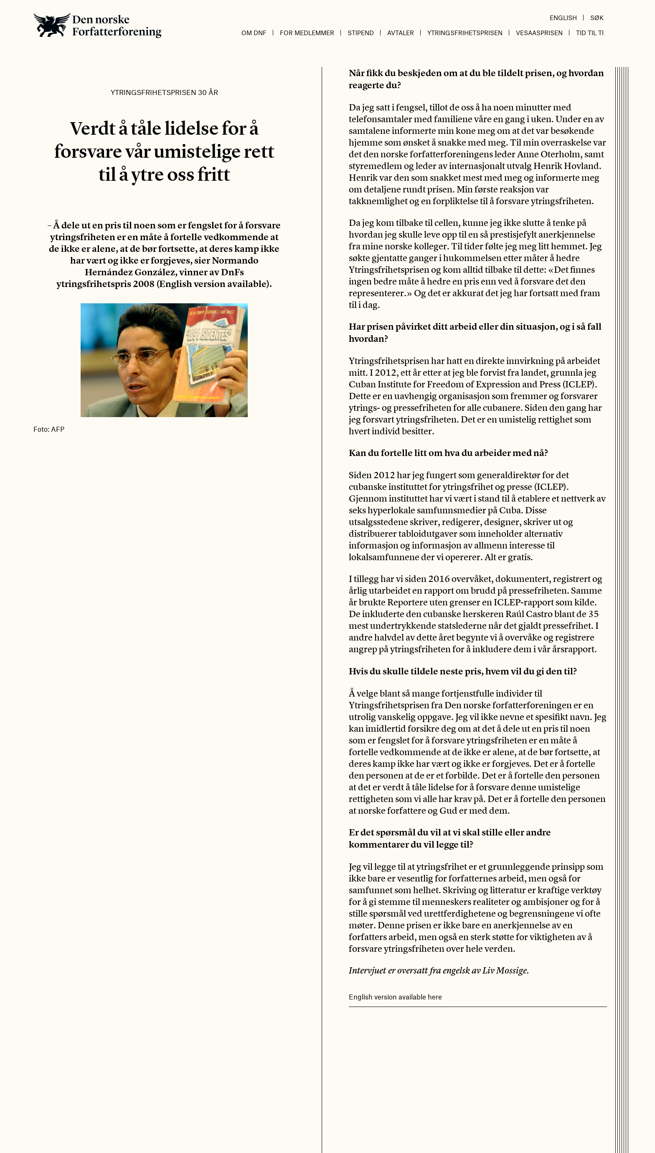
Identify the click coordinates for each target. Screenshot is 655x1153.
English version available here (395, 996)
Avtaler (400, 32)
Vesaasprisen (539, 32)
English (563, 17)
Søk (597, 17)
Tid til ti (590, 32)
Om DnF (254, 32)
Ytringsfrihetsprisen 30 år (164, 92)
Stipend (361, 32)
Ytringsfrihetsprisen (465, 32)
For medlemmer (307, 32)
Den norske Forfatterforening (97, 25)
